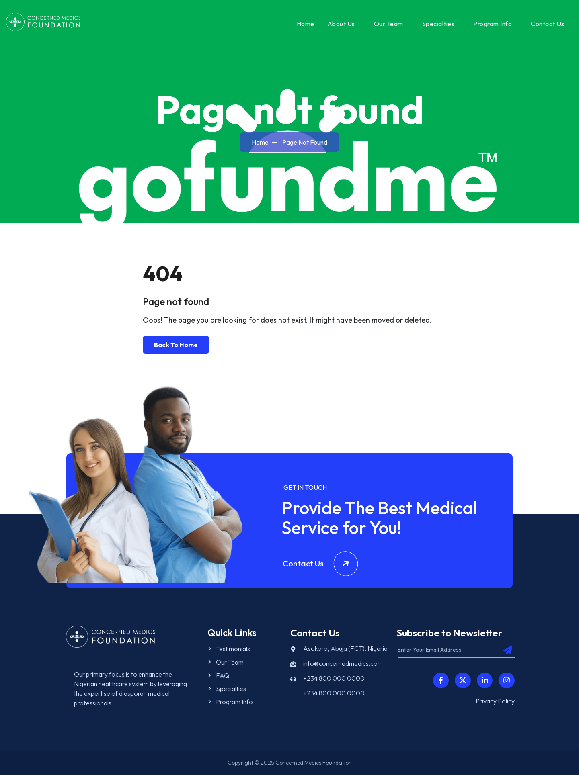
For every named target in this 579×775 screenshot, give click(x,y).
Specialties (438, 24)
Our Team (388, 24)
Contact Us (547, 24)
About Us (341, 24)
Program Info (492, 24)
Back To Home (176, 345)
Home (305, 24)
